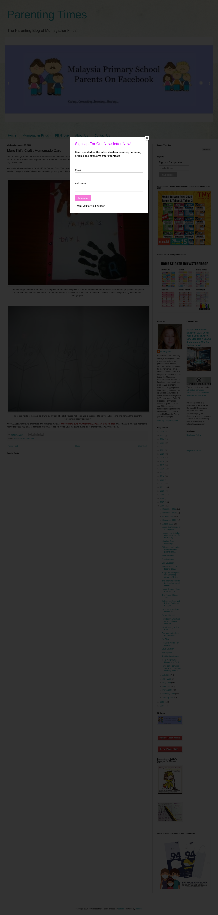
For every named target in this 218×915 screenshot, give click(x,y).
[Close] (147, 138)
